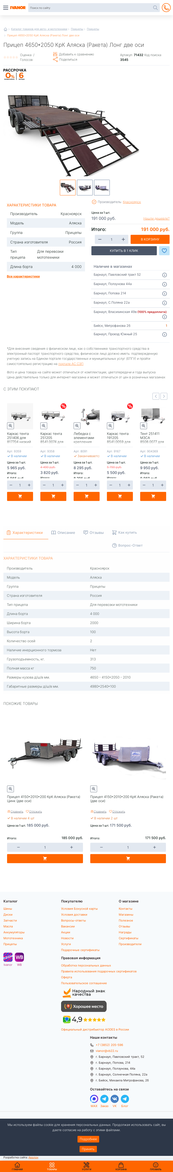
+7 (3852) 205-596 (109, 1045)
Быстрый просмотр (10, 425)
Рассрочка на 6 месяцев (14, 80)
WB (19, 964)
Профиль (156, 1169)
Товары (52, 1166)
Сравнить (17, 811)
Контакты (125, 908)
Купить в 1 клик (124, 250)
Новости (67, 938)
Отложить (35, 811)
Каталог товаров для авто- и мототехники (39, 28)
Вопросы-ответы (73, 920)
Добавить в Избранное (164, 250)
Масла (8, 926)
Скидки (63, 406)
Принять (88, 1149)
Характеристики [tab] (28, 532)
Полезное (126, 920)
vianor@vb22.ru (107, 1051)
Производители (130, 944)
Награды (125, 932)
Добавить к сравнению (76, 54)
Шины (7, 908)
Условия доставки (74, 914)
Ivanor (8, 964)
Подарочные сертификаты (80, 950)
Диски (8, 914)
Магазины (126, 914)
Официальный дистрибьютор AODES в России (95, 1029)
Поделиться (68, 59)
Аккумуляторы (14, 932)
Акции (65, 932)
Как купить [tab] (127, 532)
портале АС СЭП (70, 364)
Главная (5, 29)
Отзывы (124, 926)
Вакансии (68, 926)
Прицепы (77, 28)
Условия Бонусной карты (79, 908)
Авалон (33, 1157)
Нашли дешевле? (156, 218)
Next (163, 396)
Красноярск (132, 202)
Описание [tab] (66, 532)
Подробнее (88, 1139)
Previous (155, 396)
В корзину (150, 239)
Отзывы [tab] (97, 532)
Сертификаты (128, 938)
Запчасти (10, 920)
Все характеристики (23, 276)
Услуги (66, 944)
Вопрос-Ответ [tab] (130, 545)
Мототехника (13, 938)
